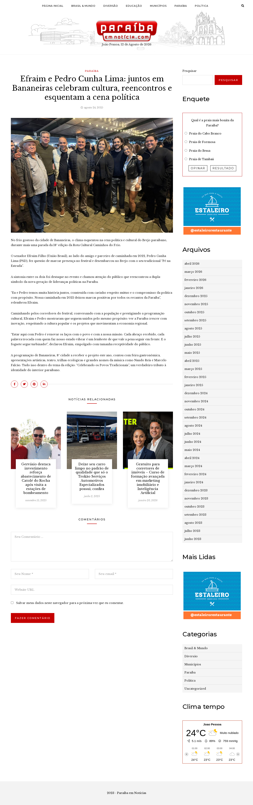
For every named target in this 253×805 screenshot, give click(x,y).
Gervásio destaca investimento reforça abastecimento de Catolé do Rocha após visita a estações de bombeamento (36, 478)
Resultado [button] (223, 168)
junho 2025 (192, 344)
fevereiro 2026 (195, 280)
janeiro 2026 (193, 288)
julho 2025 (192, 336)
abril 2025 (191, 361)
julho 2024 (192, 433)
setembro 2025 (195, 320)
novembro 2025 (196, 304)
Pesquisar (189, 71)
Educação (134, 5)
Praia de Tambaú (201, 159)
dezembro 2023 (196, 490)
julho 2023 (192, 531)
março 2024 (193, 466)
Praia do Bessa (199, 150)
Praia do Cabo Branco (205, 133)
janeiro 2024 (193, 482)
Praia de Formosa (202, 142)
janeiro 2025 (193, 385)
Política (201, 5)
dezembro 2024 (196, 393)
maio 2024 (192, 450)
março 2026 (193, 272)
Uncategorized (195, 688)
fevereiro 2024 (195, 474)
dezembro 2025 (195, 296)
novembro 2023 (196, 498)
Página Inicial (52, 5)
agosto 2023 (193, 523)
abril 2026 (191, 263)
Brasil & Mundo (83, 5)
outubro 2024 (194, 409)
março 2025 (193, 369)
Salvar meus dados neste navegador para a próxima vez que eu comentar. (70, 603)
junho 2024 (192, 442)
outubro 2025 (194, 312)
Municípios (158, 5)
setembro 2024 (195, 417)
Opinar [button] (198, 168)
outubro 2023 (194, 506)
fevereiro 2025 (195, 377)
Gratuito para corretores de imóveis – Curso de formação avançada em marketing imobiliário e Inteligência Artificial (148, 478)
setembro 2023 (195, 514)
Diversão (110, 5)
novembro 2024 (196, 401)
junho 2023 (192, 539)
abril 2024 (191, 458)
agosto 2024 (193, 425)
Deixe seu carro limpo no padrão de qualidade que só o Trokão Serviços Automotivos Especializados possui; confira (92, 476)
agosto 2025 (193, 328)
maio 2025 (192, 353)
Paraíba (181, 5)
